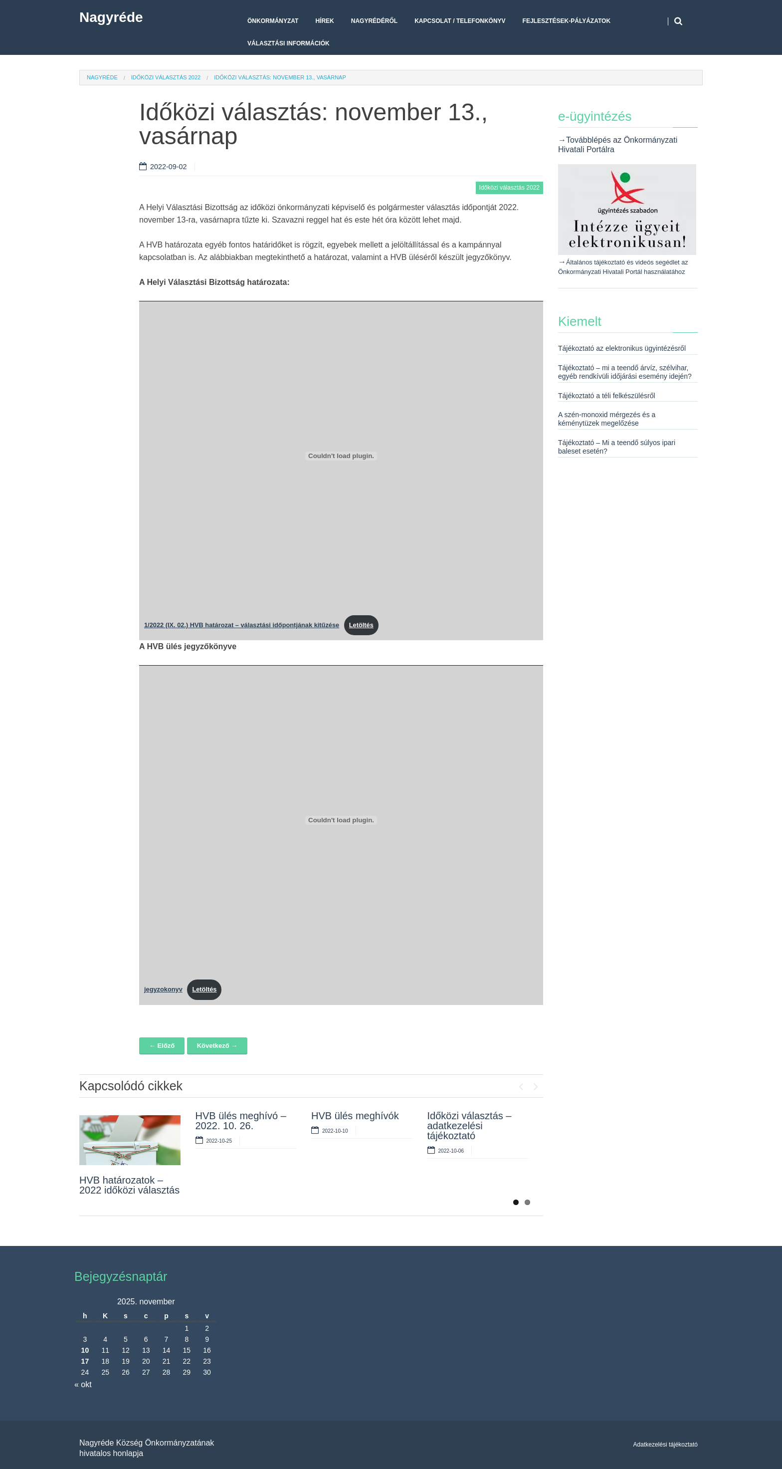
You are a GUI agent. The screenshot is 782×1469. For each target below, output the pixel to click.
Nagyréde (111, 17)
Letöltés (361, 625)
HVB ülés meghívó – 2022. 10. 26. (241, 1120)
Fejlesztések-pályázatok (566, 20)
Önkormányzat (272, 20)
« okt (83, 1384)
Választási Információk (288, 43)
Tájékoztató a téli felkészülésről (606, 396)
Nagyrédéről (374, 20)
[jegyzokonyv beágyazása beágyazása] (341, 820)
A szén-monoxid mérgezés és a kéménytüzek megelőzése (606, 419)
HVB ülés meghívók (355, 1115)
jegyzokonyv (163, 989)
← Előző (162, 1045)
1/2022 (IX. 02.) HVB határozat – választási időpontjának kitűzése (241, 625)
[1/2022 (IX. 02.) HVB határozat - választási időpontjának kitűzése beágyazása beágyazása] (341, 456)
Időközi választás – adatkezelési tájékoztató (469, 1125)
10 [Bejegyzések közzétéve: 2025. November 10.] (85, 1350)
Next (535, 1084)
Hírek (324, 20)
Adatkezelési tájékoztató (665, 1444)
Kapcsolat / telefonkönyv (459, 20)
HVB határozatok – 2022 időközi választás (129, 1185)
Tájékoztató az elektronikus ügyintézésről (622, 348)
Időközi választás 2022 (165, 77)
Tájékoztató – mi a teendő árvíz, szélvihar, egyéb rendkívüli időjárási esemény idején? (625, 372)
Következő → (217, 1045)
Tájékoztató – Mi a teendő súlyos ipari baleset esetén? (616, 447)
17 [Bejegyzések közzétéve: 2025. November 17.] (85, 1361)
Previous (520, 1084)
